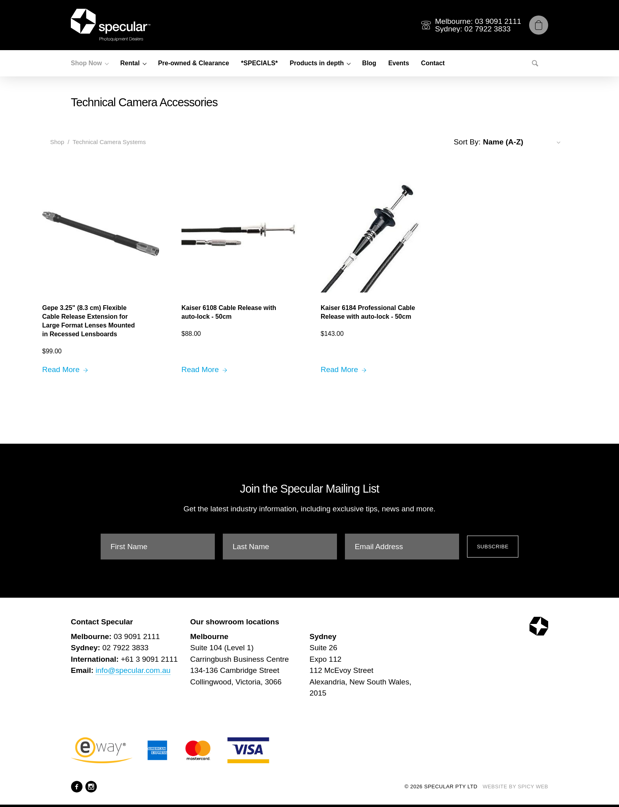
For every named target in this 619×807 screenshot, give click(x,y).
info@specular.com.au (132, 670)
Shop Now (86, 63)
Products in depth (317, 63)
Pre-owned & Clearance (193, 63)
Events (398, 63)
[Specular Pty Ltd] (110, 25)
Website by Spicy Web (515, 786)
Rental (130, 63)
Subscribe (493, 547)
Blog (369, 63)
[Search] (535, 63)
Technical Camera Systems (109, 141)
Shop (57, 141)
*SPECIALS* (259, 63)
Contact (433, 63)
